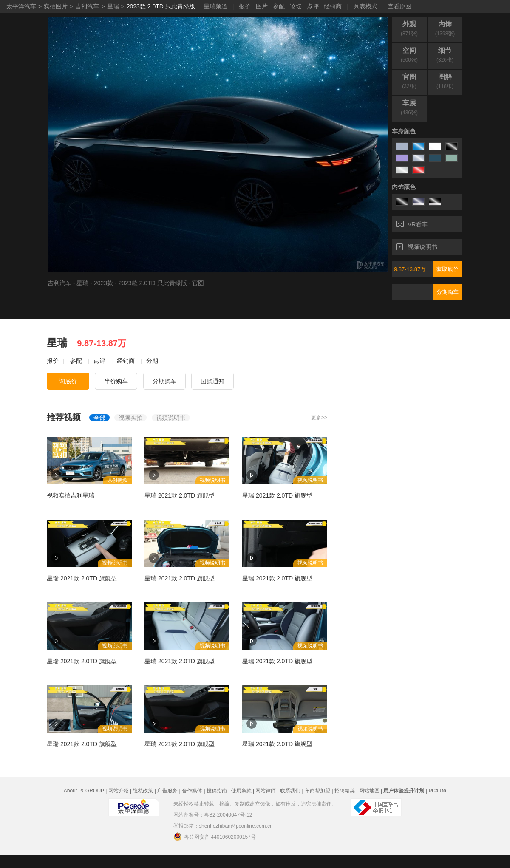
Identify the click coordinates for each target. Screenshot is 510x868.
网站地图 (369, 791)
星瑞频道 (215, 6)
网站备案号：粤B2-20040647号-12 (212, 815)
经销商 (333, 6)
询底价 (68, 381)
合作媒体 (192, 791)
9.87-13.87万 (410, 269)
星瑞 (113, 6)
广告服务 (167, 791)
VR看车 (412, 224)
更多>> (319, 418)
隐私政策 (143, 791)
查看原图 (399, 6)
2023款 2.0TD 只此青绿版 (161, 6)
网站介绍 (118, 791)
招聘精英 (344, 791)
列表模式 (365, 6)
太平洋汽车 (21, 6)
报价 (245, 6)
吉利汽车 (87, 6)
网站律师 (265, 791)
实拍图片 (56, 6)
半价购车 (116, 381)
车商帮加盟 (317, 791)
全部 (99, 417)
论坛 (296, 6)
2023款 (103, 283)
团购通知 (212, 381)
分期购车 (447, 292)
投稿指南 (217, 791)
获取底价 (447, 269)
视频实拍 (130, 417)
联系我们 (290, 791)
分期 (152, 360)
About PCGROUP (84, 791)
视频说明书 (416, 246)
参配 (279, 6)
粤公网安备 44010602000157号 (214, 836)
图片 (262, 6)
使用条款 (241, 791)
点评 (313, 6)
